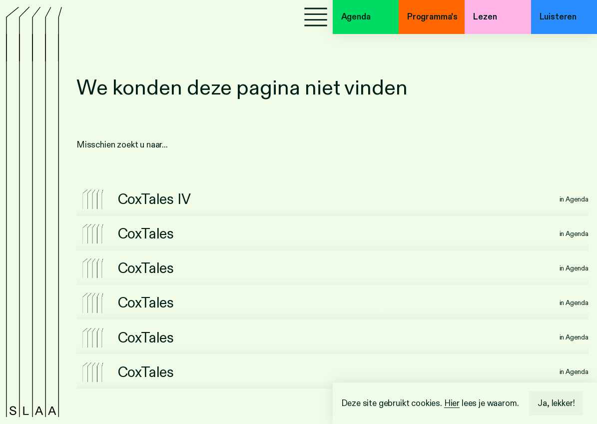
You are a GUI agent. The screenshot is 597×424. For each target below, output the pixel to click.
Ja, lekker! (556, 403)
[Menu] (316, 17)
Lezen (485, 17)
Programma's (432, 17)
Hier (452, 403)
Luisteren (558, 17)
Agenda (356, 17)
